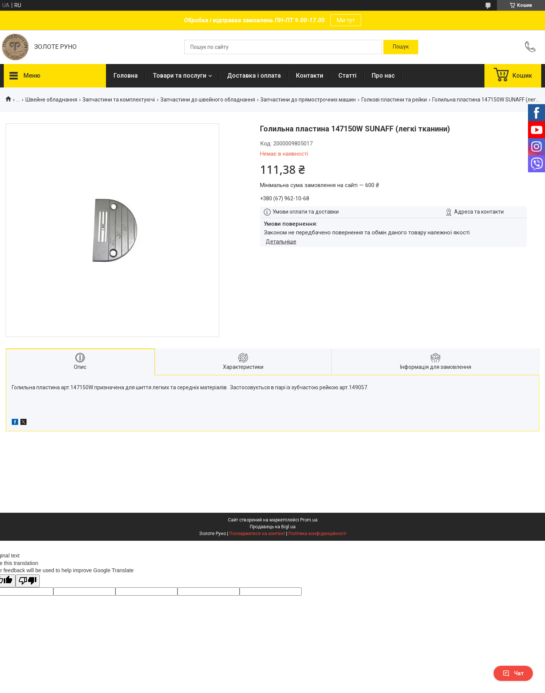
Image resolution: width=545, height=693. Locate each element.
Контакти (309, 75)
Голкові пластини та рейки (394, 100)
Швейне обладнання (51, 100)
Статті (347, 75)
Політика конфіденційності (317, 533)
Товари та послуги (179, 75)
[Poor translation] (28, 581)
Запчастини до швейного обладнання (207, 100)
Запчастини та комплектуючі (119, 100)
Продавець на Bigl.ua (273, 526)
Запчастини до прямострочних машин (308, 100)
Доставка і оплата (254, 75)
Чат (513, 673)
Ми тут (345, 20)
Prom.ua (309, 520)
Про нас (383, 75)
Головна (126, 75)
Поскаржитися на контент (257, 533)
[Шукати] (400, 47)
